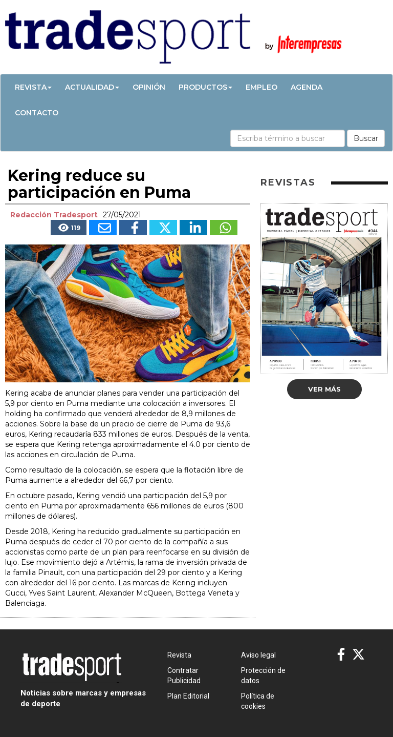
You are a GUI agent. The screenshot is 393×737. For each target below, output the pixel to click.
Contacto (36, 112)
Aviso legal (258, 655)
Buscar (366, 138)
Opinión (149, 87)
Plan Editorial (188, 696)
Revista (33, 87)
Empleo (261, 87)
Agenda (306, 87)
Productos (205, 87)
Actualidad (92, 87)
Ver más (324, 389)
